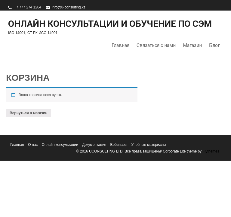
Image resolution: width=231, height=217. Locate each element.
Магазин (192, 45)
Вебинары (118, 145)
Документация (94, 145)
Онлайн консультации (60, 145)
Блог (214, 45)
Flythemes (210, 151)
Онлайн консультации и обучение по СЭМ (110, 23)
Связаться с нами (156, 45)
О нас (33, 145)
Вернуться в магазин (29, 113)
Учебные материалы (148, 145)
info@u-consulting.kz (68, 7)
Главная (120, 45)
